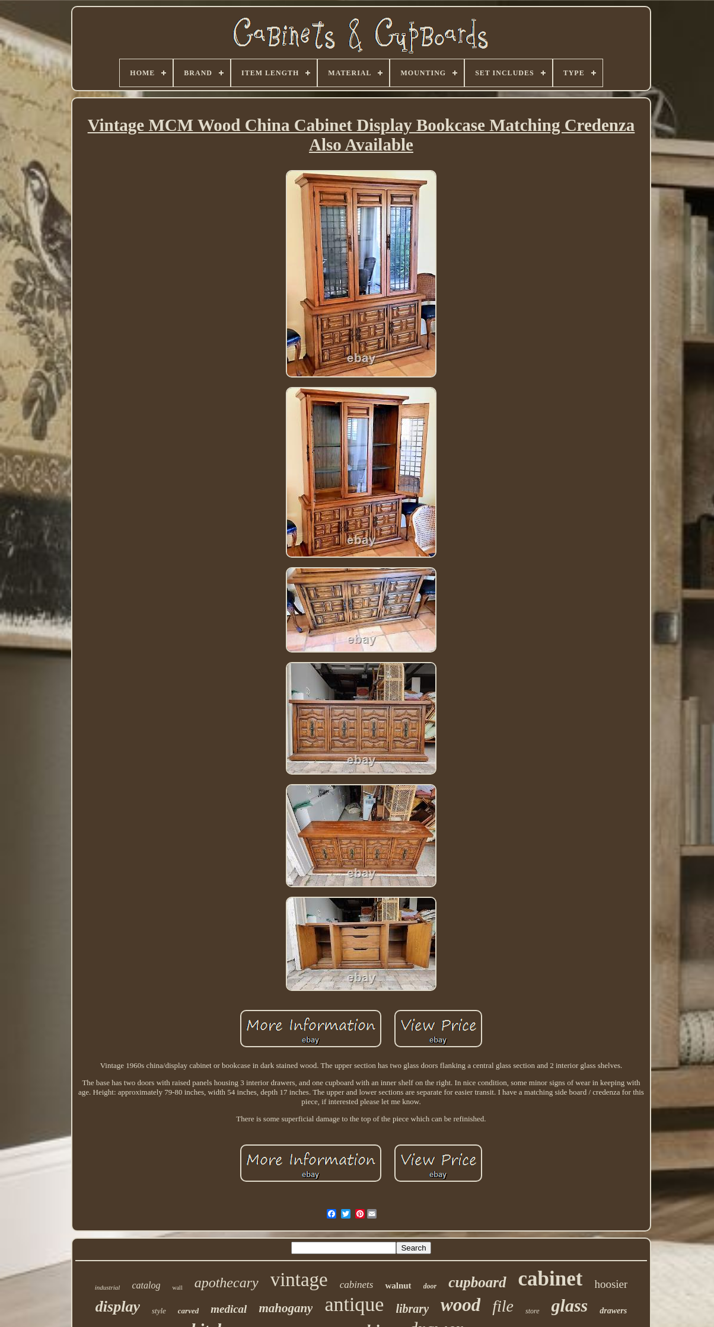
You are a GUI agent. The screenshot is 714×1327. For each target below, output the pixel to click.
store (532, 1311)
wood (460, 1304)
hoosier (610, 1284)
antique (354, 1304)
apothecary (227, 1282)
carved (188, 1310)
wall (177, 1287)
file (503, 1306)
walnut (398, 1285)
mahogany (286, 1308)
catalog (146, 1285)
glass (570, 1305)
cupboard (477, 1282)
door (430, 1286)
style (159, 1310)
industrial (107, 1287)
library (412, 1308)
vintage (299, 1279)
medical (229, 1309)
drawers (613, 1310)
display (117, 1306)
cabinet (550, 1278)
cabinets (357, 1284)
